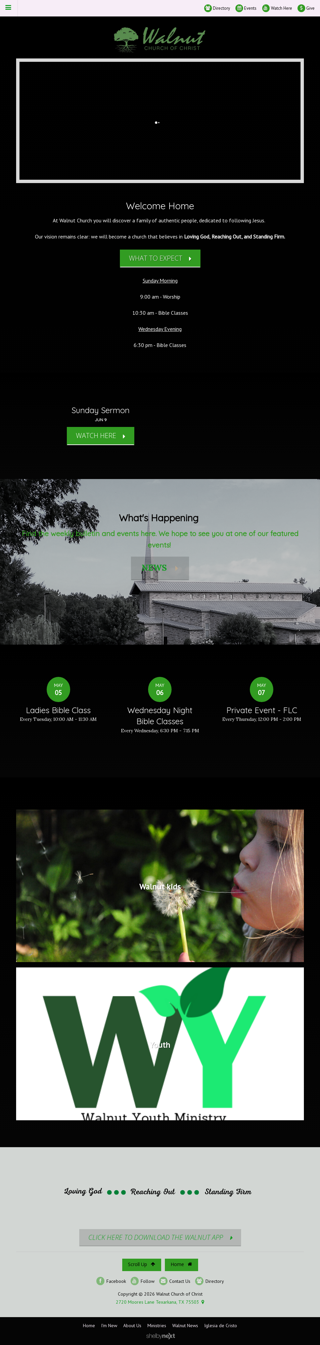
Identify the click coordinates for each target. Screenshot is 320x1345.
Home (181, 1264)
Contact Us (174, 1281)
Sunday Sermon (101, 410)
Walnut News (185, 1325)
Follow (142, 1281)
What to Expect (155, 258)
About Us (132, 1325)
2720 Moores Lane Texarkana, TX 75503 (157, 1302)
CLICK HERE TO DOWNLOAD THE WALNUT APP (155, 1237)
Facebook (111, 1281)
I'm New (109, 1325)
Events (246, 8)
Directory (217, 8)
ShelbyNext (160, 1336)
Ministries (156, 1325)
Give (306, 8)
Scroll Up (141, 1264)
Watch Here (277, 8)
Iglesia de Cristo (220, 1325)
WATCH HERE (96, 435)
